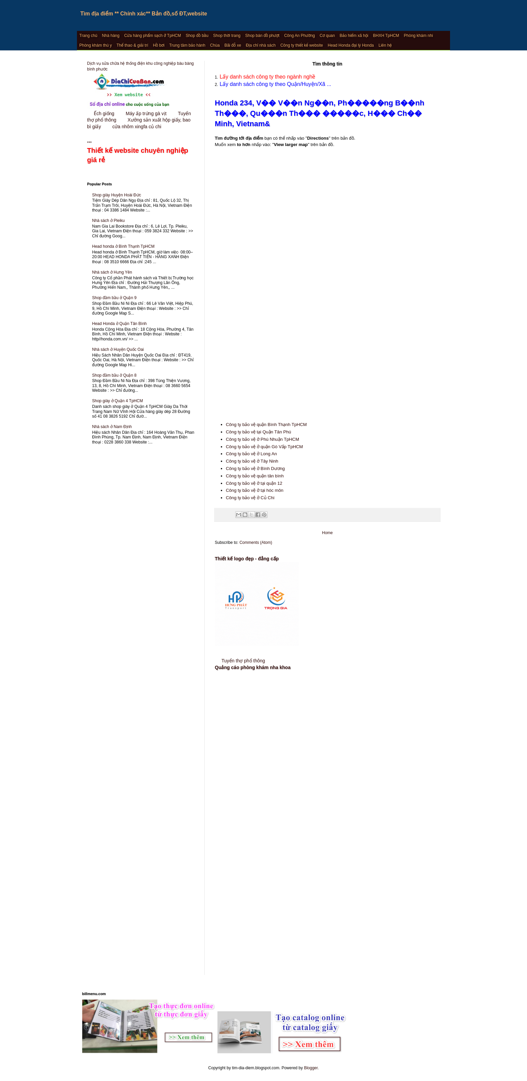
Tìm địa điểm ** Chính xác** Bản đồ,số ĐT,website (143, 13)
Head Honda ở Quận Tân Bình (119, 323)
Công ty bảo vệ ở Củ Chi (250, 497)
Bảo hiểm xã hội (353, 35)
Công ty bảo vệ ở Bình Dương (255, 468)
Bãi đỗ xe (233, 45)
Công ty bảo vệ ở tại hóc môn (254, 490)
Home (327, 532)
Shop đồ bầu (197, 35)
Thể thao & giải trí (132, 45)
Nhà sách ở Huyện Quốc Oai (118, 349)
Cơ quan (327, 35)
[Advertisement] (327, 354)
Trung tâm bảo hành (187, 45)
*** (141, 153)
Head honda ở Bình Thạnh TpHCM (123, 246)
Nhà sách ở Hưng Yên (112, 272)
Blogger (311, 1068)
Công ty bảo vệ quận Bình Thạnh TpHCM (266, 424)
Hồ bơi (158, 45)
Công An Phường (299, 35)
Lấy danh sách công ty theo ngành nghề (266, 77)
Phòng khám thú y (95, 45)
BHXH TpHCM (386, 35)
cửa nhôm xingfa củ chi (136, 126)
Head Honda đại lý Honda (351, 45)
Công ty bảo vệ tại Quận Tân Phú (258, 431)
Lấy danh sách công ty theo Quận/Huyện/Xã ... (274, 84)
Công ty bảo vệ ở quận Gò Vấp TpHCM (264, 446)
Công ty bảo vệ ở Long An (251, 453)
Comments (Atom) (255, 542)
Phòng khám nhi (418, 35)
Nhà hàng (110, 35)
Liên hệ (385, 45)
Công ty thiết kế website (301, 45)
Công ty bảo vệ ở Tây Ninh (252, 461)
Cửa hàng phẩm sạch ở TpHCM (152, 35)
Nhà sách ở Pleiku (108, 220)
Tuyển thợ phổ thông (243, 660)
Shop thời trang (226, 35)
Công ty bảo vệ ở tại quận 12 (254, 483)
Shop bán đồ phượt (262, 35)
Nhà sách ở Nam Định (112, 426)
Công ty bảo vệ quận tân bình (255, 475)
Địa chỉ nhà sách (261, 45)
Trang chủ (88, 35)
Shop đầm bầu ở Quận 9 (114, 297)
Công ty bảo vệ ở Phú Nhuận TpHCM (262, 439)
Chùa (215, 45)
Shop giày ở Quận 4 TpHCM (117, 400)
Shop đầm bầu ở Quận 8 (114, 375)
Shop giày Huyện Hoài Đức (116, 195)
